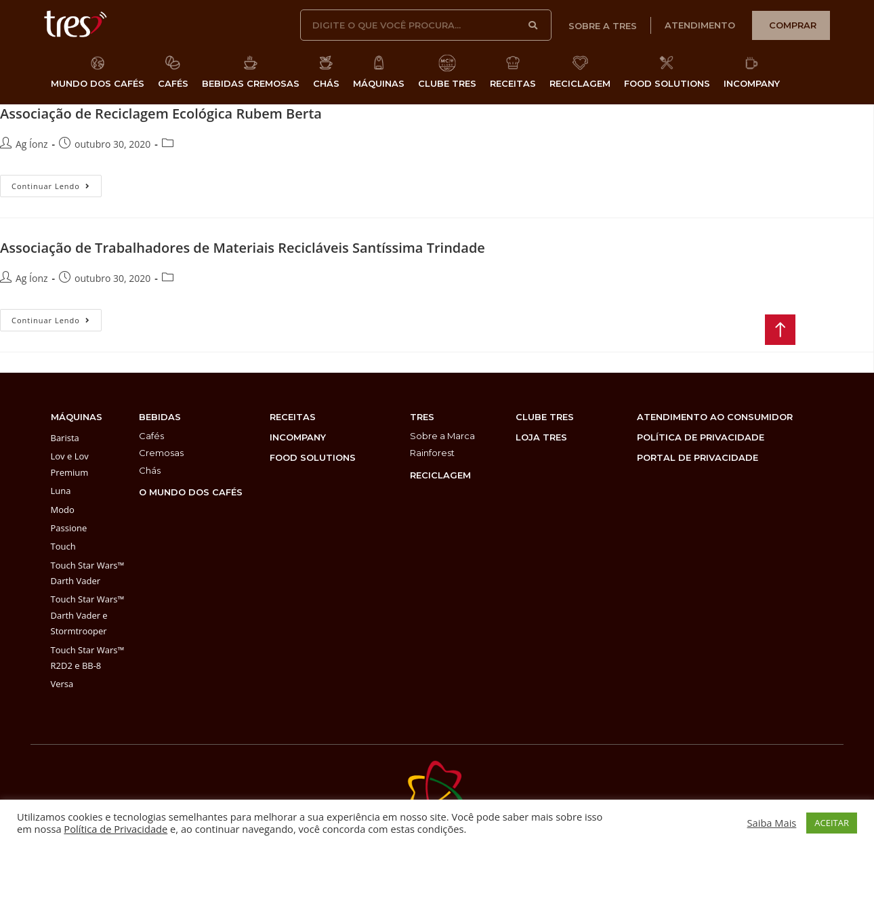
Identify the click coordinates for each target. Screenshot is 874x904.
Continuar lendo (57, 183)
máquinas (76, 416)
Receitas (293, 416)
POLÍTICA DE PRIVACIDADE (700, 437)
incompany (298, 437)
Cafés (151, 435)
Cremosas (161, 452)
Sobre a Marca (442, 435)
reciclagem (440, 475)
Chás (150, 470)
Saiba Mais (772, 823)
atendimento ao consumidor (715, 416)
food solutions (313, 457)
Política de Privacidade (115, 829)
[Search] (533, 25)
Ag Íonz (32, 144)
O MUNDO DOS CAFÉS (191, 492)
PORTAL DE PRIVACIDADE (697, 457)
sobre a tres (602, 25)
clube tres (545, 416)
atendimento (700, 25)
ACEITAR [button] (831, 823)
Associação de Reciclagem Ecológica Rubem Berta (161, 113)
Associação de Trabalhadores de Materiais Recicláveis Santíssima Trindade (242, 248)
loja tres (541, 437)
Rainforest (432, 452)
